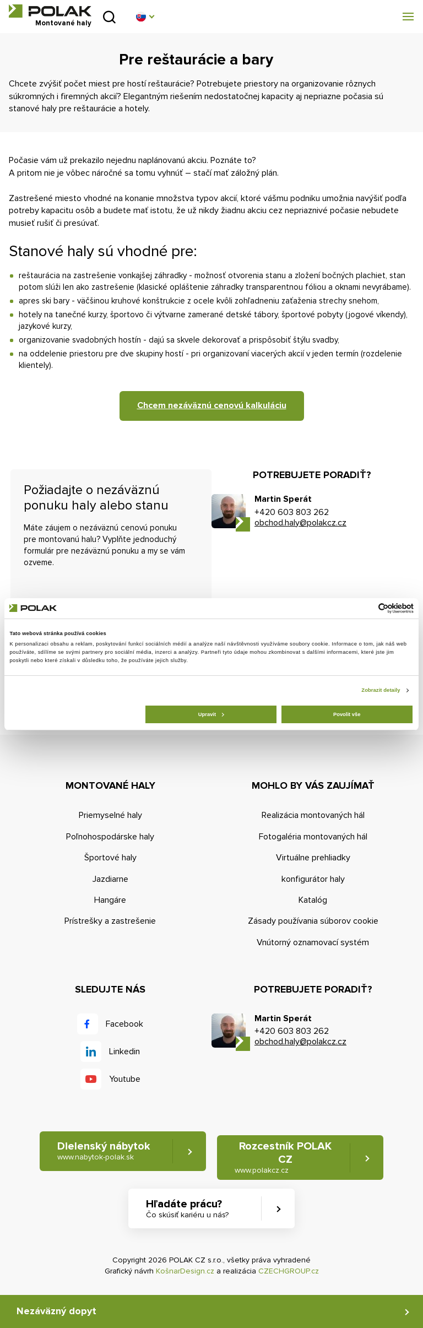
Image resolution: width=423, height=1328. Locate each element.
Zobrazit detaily (380, 690)
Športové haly (110, 857)
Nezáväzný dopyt (56, 1311)
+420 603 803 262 (291, 512)
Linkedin (124, 1051)
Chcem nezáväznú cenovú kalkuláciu (211, 405)
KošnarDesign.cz (185, 1271)
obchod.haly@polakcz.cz (300, 522)
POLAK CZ (50, 11)
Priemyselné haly (110, 815)
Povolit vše (346, 714)
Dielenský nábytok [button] (103, 1151)
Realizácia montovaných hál (313, 815)
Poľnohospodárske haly (110, 836)
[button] (145, 16)
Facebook (124, 1023)
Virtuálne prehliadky (313, 857)
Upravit (211, 714)
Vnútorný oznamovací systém (313, 942)
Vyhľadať (109, 17)
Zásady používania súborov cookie (313, 920)
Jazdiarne (110, 879)
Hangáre (110, 900)
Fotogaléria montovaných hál (313, 836)
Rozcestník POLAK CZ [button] (283, 1157)
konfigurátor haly (313, 879)
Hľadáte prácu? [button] (187, 1208)
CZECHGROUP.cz (288, 1271)
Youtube (124, 1079)
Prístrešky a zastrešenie (110, 920)
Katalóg (313, 900)
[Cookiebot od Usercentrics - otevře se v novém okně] (365, 608)
